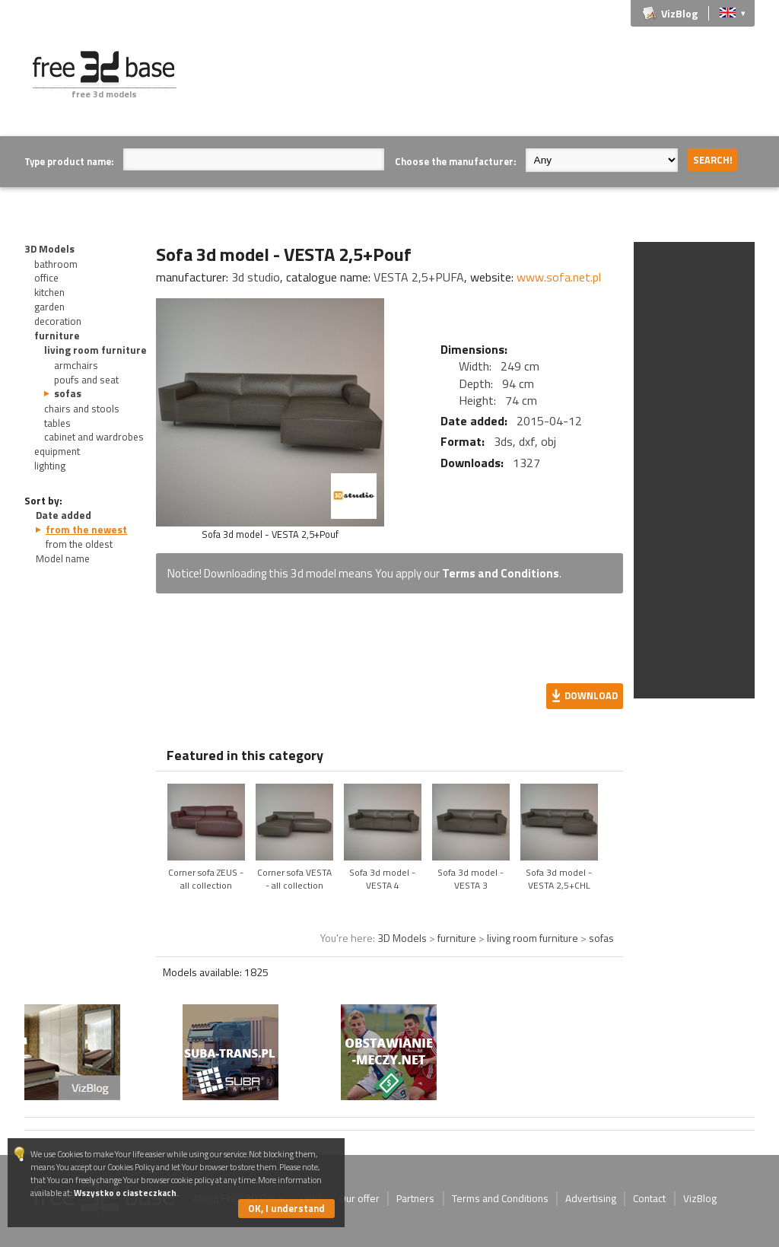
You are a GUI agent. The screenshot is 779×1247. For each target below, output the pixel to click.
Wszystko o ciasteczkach (125, 1192)
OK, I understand (286, 1208)
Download (591, 695)
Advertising (590, 1198)
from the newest (86, 529)
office (46, 277)
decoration (57, 321)
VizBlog (679, 13)
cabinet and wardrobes (94, 436)
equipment (57, 451)
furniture (57, 335)
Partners (415, 1198)
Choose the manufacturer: (455, 161)
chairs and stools (81, 408)
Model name (63, 558)
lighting (49, 465)
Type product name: (68, 161)
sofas (67, 393)
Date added (63, 515)
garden (49, 306)
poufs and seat (86, 379)
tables (57, 423)
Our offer (359, 1198)
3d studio (255, 277)
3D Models (49, 248)
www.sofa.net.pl (559, 277)
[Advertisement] (478, 85)
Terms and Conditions (500, 573)
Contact (649, 1198)
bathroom (56, 264)
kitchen (49, 292)
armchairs (76, 365)
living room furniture (95, 350)
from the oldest (79, 544)
